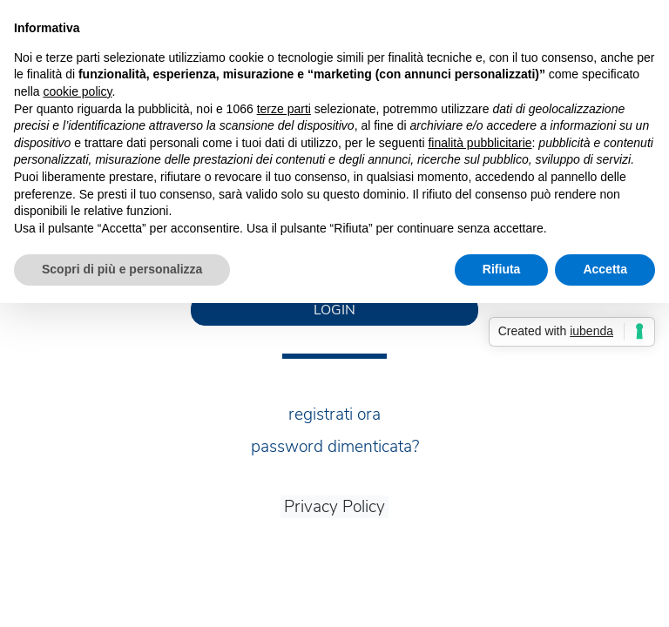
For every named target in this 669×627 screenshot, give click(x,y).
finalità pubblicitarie (479, 143)
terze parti (284, 109)
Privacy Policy (334, 507)
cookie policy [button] (77, 91)
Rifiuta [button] (502, 269)
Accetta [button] (605, 269)
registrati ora (334, 414)
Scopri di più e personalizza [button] (122, 269)
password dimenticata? (335, 446)
